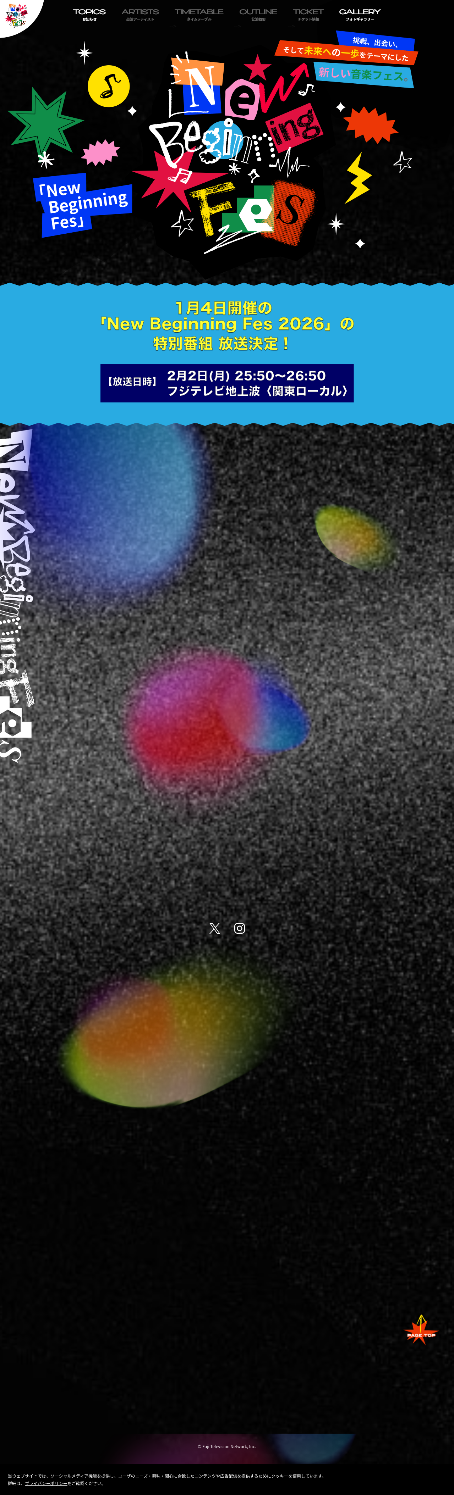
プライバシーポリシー (46, 1483)
